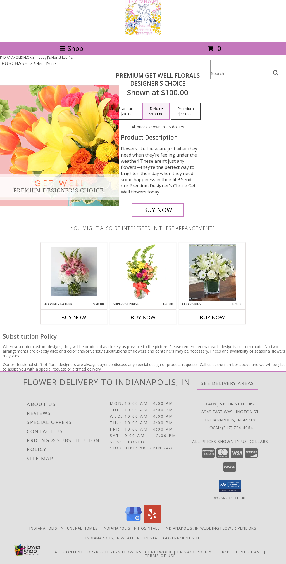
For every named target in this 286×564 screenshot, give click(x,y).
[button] (230, 486)
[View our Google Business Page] (133, 521)
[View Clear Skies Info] (212, 272)
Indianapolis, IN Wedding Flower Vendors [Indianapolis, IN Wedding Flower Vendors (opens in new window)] (211, 527)
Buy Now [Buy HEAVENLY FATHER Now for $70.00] (73, 317)
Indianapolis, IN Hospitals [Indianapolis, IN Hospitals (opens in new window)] (131, 527)
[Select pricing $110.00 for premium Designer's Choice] (185, 111)
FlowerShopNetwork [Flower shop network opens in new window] (147, 551)
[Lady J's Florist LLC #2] (143, 33)
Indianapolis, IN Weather (112, 537)
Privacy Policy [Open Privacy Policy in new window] (194, 551)
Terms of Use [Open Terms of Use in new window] (160, 555)
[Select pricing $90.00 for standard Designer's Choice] (126, 111)
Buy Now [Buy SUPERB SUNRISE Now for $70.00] (143, 317)
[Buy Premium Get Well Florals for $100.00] (158, 210)
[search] (275, 73)
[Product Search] (240, 73)
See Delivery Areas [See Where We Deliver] (227, 383)
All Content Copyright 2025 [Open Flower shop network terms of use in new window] (88, 551)
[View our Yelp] (152, 521)
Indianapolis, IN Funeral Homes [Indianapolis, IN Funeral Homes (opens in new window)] (63, 527)
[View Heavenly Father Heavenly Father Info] (74, 272)
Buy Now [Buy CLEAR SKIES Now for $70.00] (212, 317)
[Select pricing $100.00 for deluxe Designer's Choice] (156, 111)
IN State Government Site (172, 537)
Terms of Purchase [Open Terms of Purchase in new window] (239, 551)
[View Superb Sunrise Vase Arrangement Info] (143, 272)
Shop (71, 48)
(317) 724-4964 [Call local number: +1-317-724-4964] (237, 427)
